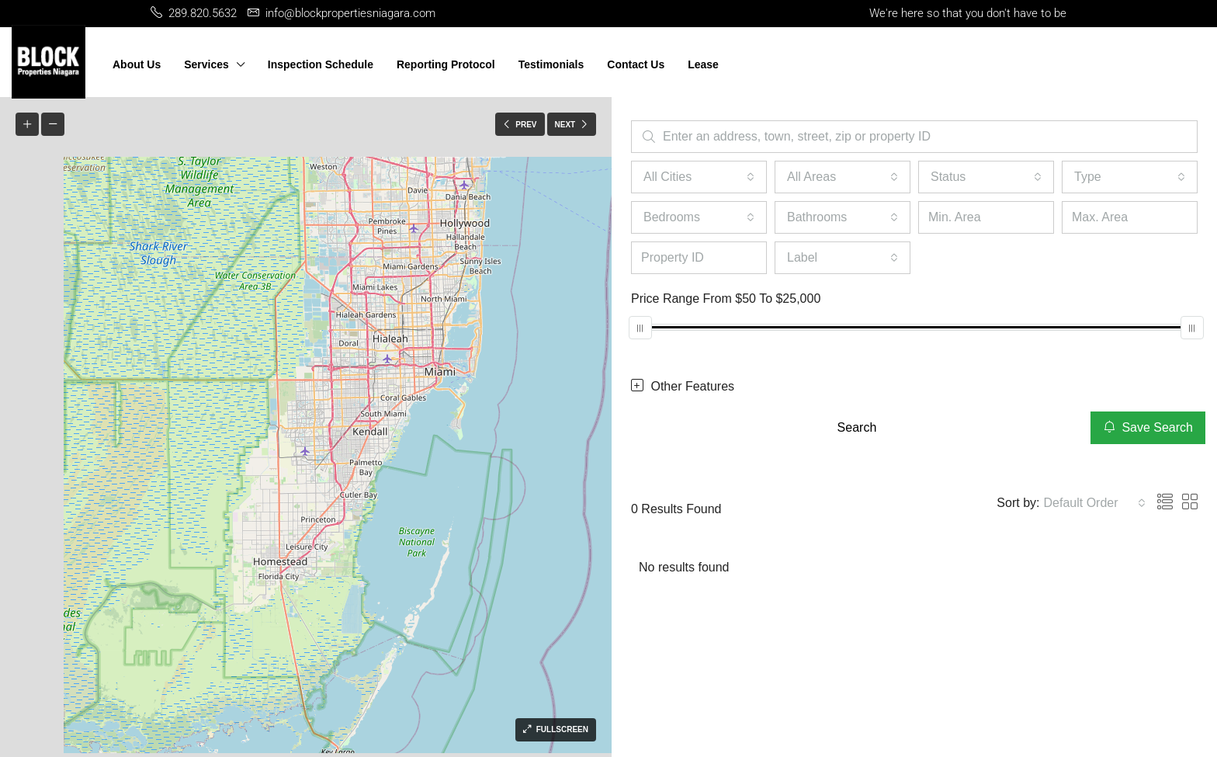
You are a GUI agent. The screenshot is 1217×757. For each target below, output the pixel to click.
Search (857, 427)
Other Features (682, 386)
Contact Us (635, 64)
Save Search (1148, 427)
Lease (703, 64)
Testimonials (551, 64)
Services (206, 64)
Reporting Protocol (446, 64)
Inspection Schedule (320, 64)
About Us (137, 64)
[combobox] (699, 177)
